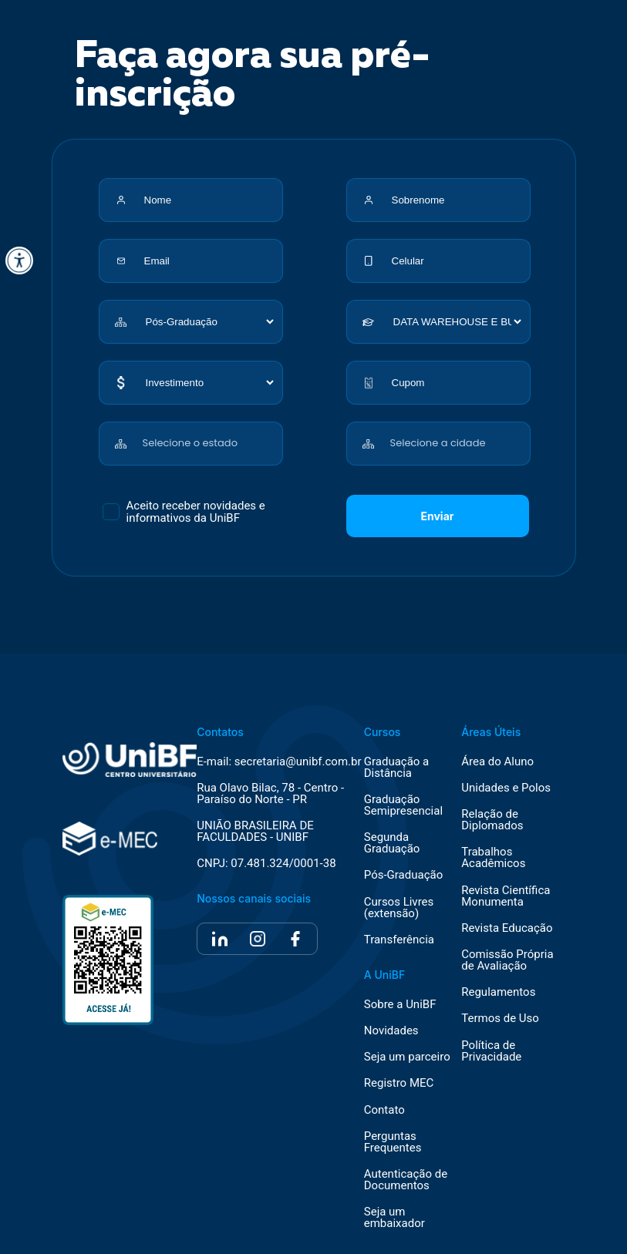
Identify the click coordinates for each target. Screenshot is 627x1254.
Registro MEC (399, 1083)
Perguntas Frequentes (393, 1142)
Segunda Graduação (392, 843)
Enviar (437, 516)
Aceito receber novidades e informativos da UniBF (195, 512)
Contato (384, 1110)
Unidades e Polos (506, 788)
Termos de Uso (500, 1018)
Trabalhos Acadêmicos (493, 857)
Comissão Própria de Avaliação (507, 960)
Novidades (391, 1031)
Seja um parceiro (407, 1057)
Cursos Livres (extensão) (399, 907)
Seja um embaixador (394, 1217)
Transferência (399, 940)
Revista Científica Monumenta (505, 896)
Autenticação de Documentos (405, 1180)
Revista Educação (506, 928)
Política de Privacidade (491, 1051)
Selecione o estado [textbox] (190, 443)
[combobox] (209, 435)
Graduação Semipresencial (403, 805)
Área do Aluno (497, 762)
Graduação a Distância (397, 767)
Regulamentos (498, 992)
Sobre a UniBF (400, 1004)
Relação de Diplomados (492, 820)
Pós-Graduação (403, 875)
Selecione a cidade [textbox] (438, 443)
